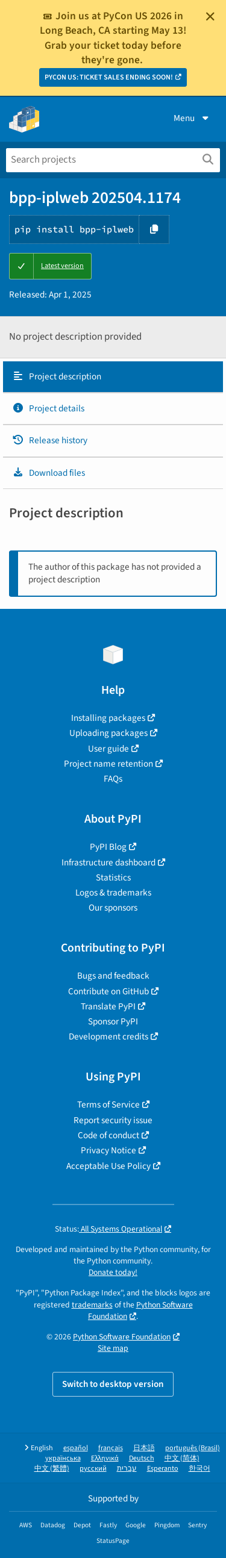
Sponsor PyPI (113, 1021)
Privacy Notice (108, 1150)
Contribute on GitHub (108, 991)
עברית (127, 1468)
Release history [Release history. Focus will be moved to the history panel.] (49, 440)
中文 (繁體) (51, 1468)
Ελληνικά (105, 1458)
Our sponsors (113, 907)
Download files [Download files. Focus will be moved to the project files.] (48, 472)
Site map (113, 1348)
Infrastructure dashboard (108, 862)
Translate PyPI (108, 1006)
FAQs (113, 778)
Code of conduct (108, 1135)
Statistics (113, 877)
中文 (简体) (182, 1458)
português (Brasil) (192, 1448)
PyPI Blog (108, 846)
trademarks (92, 1304)
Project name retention (108, 763)
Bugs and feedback (113, 975)
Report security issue (113, 1120)
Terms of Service (108, 1104)
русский (93, 1468)
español (75, 1448)
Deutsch (141, 1458)
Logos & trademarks (113, 892)
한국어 (199, 1468)
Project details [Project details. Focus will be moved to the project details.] (48, 408)
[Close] (210, 16)
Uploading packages (108, 733)
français (110, 1448)
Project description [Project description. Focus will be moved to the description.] (56, 376)
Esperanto (162, 1468)
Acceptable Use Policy (108, 1166)
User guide (108, 748)
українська (63, 1458)
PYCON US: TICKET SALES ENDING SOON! (109, 77)
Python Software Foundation (140, 1310)
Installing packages (108, 717)
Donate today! (113, 1272)
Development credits (108, 1036)
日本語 (144, 1448)
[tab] (113, 377)
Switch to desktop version (113, 1384)
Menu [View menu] (192, 118)
